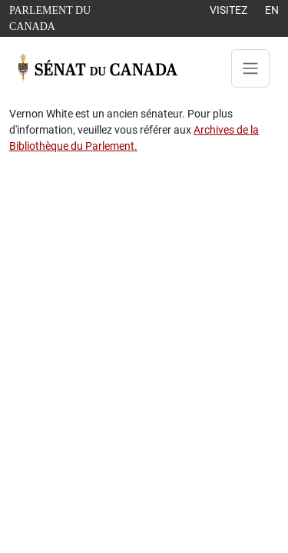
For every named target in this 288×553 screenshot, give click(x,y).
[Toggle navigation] (250, 68)
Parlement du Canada (71, 17)
